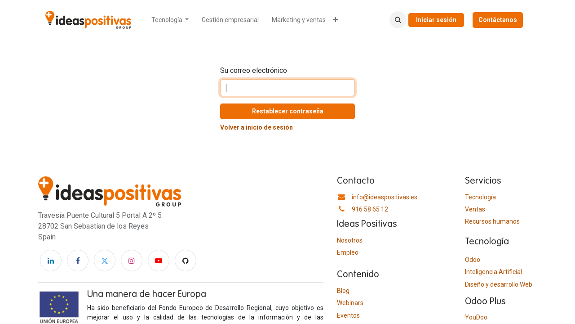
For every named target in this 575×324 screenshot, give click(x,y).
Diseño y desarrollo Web (498, 284)
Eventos (348, 315)
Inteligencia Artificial (493, 271)
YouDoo (476, 317)
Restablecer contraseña (287, 111)
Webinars (350, 302)
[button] (398, 19)
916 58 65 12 (370, 209)
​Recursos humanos (492, 221)
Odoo (472, 259)
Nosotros (350, 240)
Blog (343, 290)
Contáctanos (497, 19)
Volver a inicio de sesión (256, 127)
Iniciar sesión (436, 19)
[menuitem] (170, 20)
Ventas (475, 209)
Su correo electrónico (253, 70)
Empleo (347, 252)
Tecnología (480, 197)
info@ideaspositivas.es (384, 197)
